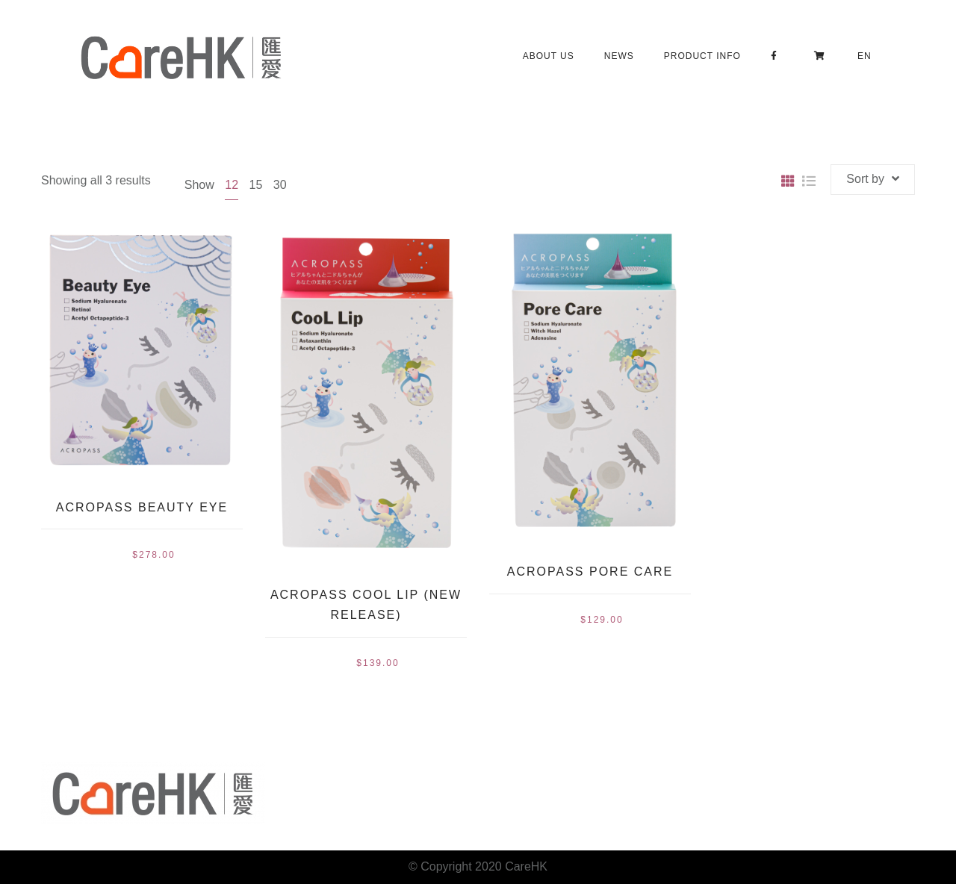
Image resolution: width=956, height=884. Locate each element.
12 (231, 184)
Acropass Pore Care (590, 571)
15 (255, 184)
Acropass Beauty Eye (142, 507)
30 (280, 184)
